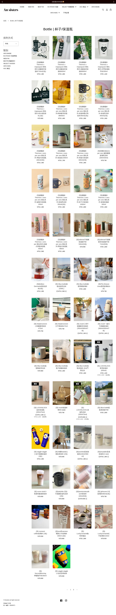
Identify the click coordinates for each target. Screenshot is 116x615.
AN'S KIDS (55, 13)
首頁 (4, 22)
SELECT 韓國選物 (69, 7)
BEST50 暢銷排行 (9, 62)
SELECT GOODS (9, 65)
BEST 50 (41, 7)
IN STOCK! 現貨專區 (10, 57)
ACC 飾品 (84, 7)
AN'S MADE (95, 7)
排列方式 (8, 39)
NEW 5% (31, 7)
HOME (22, 7)
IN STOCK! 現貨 (53, 7)
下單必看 (66, 13)
